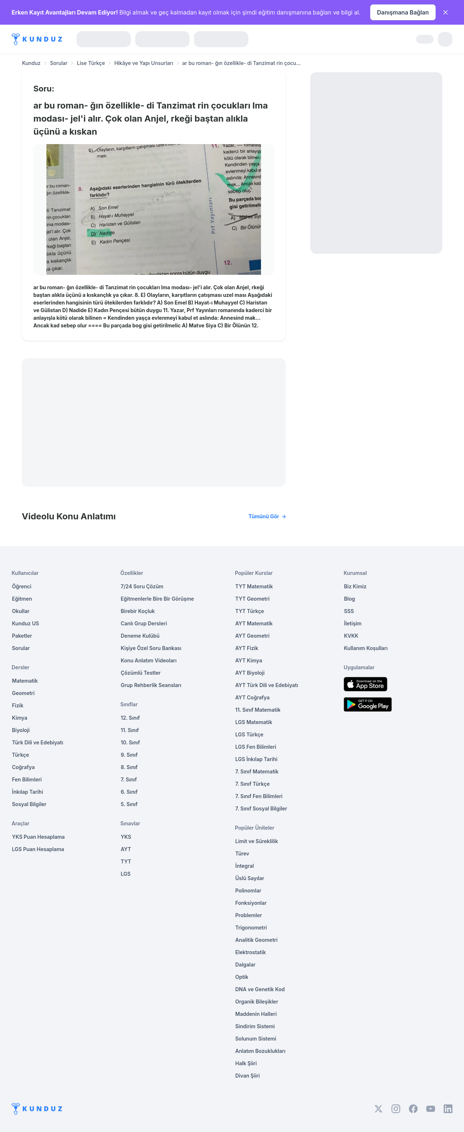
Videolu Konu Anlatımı (154, 516)
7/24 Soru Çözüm (142, 586)
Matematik (25, 681)
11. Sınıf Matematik (258, 710)
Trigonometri (251, 927)
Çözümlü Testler (141, 673)
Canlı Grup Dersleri (144, 623)
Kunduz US (25, 623)
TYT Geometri (252, 599)
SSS (349, 611)
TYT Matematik (254, 586)
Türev (242, 853)
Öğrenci (21, 586)
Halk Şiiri (246, 1063)
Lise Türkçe (91, 63)
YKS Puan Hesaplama (38, 837)
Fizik (17, 705)
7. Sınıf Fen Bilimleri (258, 796)
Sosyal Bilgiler (29, 804)
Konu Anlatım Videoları (149, 660)
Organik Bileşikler (256, 1001)
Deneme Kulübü (140, 636)
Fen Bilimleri (27, 779)
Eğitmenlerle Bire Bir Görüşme (157, 599)
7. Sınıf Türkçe (252, 784)
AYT (126, 849)
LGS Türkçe (249, 734)
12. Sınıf (130, 718)
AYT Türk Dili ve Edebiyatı (266, 685)
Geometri (23, 693)
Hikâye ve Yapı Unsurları (143, 63)
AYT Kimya (248, 660)
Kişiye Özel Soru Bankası (151, 648)
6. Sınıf (129, 792)
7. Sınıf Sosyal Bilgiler (261, 808)
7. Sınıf (129, 779)
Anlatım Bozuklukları (260, 1051)
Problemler (248, 915)
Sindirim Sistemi (255, 1026)
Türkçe (20, 755)
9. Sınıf (129, 755)
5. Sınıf (129, 804)
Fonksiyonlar (251, 903)
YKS (126, 837)
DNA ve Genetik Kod (260, 989)
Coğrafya (23, 767)
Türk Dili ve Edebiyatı (37, 742)
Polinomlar (248, 890)
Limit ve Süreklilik (256, 841)
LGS (125, 874)
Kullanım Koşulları (366, 648)
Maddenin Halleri (256, 1014)
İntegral (244, 866)
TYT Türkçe (249, 611)
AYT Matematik (254, 623)
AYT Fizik (246, 648)
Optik (241, 977)
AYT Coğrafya (252, 697)
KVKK (351, 636)
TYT (126, 861)
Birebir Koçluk (138, 611)
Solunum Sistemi (255, 1038)
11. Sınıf (130, 730)
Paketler (22, 636)
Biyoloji (21, 730)
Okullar (20, 611)
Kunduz (31, 63)
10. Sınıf (130, 742)
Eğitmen (22, 599)
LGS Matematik (253, 722)
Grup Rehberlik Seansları (151, 685)
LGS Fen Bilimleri (255, 747)
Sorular (58, 63)
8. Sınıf (129, 767)
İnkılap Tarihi (27, 792)
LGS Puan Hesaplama (38, 849)
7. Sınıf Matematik (256, 771)
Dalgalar (245, 964)
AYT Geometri (252, 636)
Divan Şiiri (247, 1075)
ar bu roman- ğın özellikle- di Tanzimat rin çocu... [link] (241, 63)
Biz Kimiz (355, 586)
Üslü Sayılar (249, 878)
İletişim (352, 623)
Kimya (19, 718)
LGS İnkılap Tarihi (256, 759)
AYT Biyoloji (250, 673)
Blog (349, 599)
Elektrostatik (250, 952)
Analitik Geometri (256, 940)
